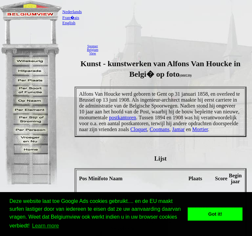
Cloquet (138, 129)
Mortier (200, 129)
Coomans (159, 129)
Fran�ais (70, 17)
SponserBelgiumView (92, 49)
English (68, 22)
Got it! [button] (215, 214)
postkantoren (122, 117)
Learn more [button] (45, 225)
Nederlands (72, 11)
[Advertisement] (177, 49)
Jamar (178, 129)
